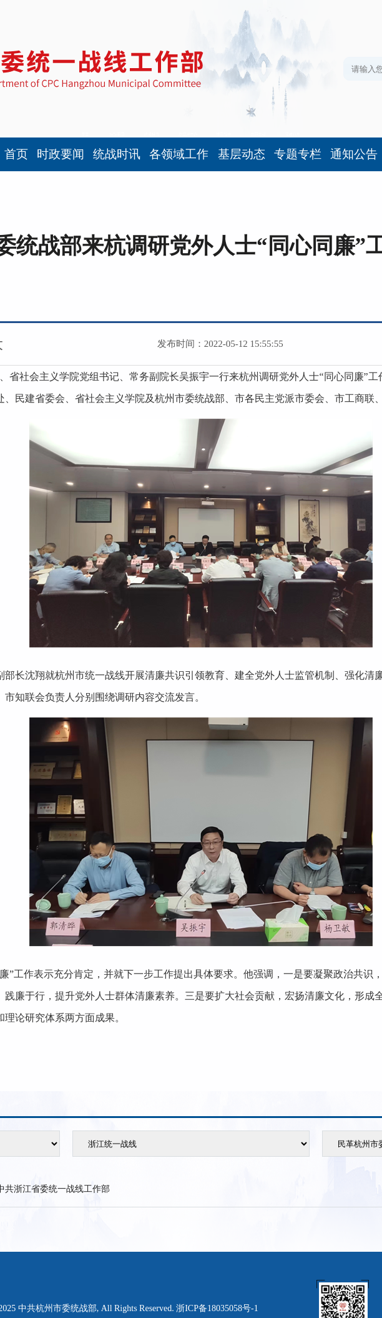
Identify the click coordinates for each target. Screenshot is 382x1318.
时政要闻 (60, 154)
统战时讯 (116, 154)
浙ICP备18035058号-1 (217, 1308)
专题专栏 (297, 154)
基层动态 (241, 154)
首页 (16, 154)
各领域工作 (178, 154)
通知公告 (354, 154)
